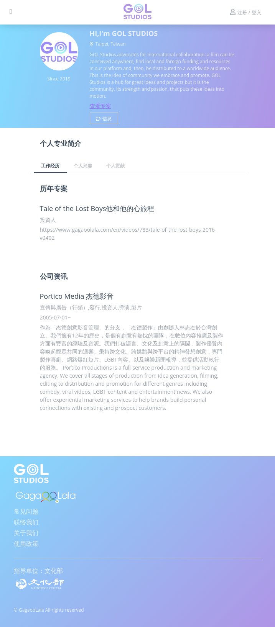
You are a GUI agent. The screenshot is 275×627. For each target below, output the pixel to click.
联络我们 (26, 522)
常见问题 (26, 511)
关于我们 (26, 533)
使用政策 (26, 543)
